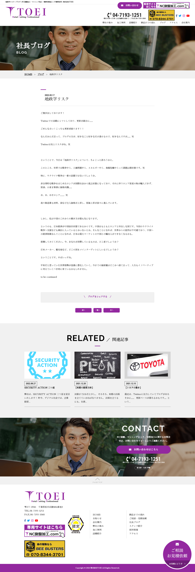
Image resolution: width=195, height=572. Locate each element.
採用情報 (133, 530)
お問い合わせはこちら (143, 449)
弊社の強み (108, 23)
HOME (96, 515)
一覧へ (97, 310)
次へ (111, 310)
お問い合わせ (129, 5)
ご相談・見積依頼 (138, 518)
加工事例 (121, 23)
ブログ (163, 23)
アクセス (174, 23)
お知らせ (97, 518)
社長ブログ (134, 522)
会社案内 (185, 23)
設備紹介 (133, 23)
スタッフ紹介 (135, 526)
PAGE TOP (97, 482)
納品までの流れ (148, 23)
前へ (83, 310)
